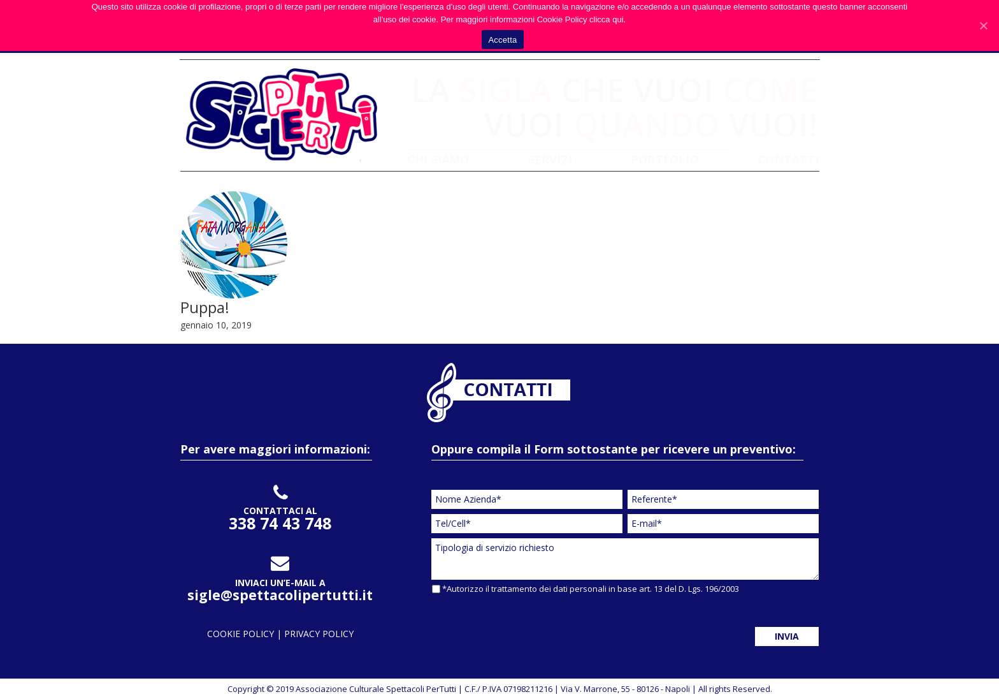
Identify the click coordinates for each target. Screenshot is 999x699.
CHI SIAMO (438, 159)
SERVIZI (550, 159)
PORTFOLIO (665, 159)
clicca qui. (607, 19)
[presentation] (528, 624)
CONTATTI (788, 159)
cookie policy (242, 634)
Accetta (502, 40)
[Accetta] (983, 25)
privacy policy (319, 634)
